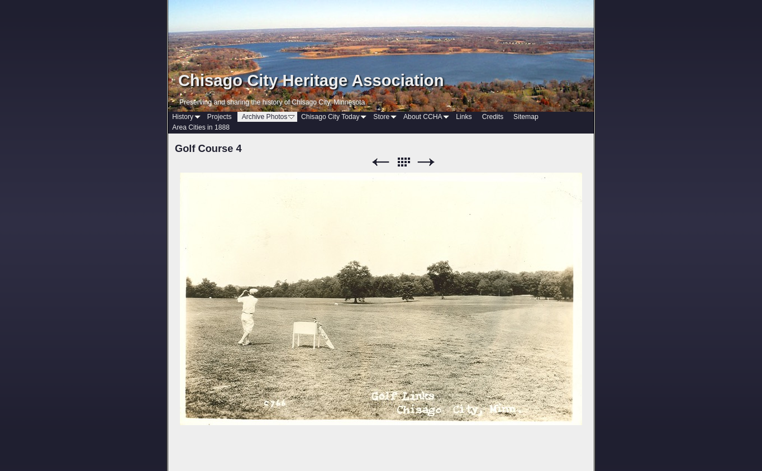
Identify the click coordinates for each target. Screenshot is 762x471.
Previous (380, 162)
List (403, 162)
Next (426, 162)
